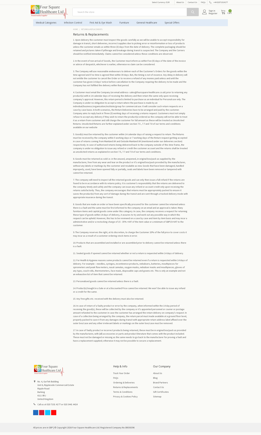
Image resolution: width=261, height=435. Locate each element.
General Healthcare (147, 25)
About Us (180, 2)
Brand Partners (160, 385)
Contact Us (192, 2)
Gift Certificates (161, 394)
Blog (155, 380)
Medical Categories (47, 25)
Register (209, 15)
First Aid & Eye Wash (102, 25)
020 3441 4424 (71, 407)
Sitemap (157, 399)
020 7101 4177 (54, 407)
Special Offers (172, 25)
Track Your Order (121, 375)
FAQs (203, 2)
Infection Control (74, 25)
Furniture (125, 25)
